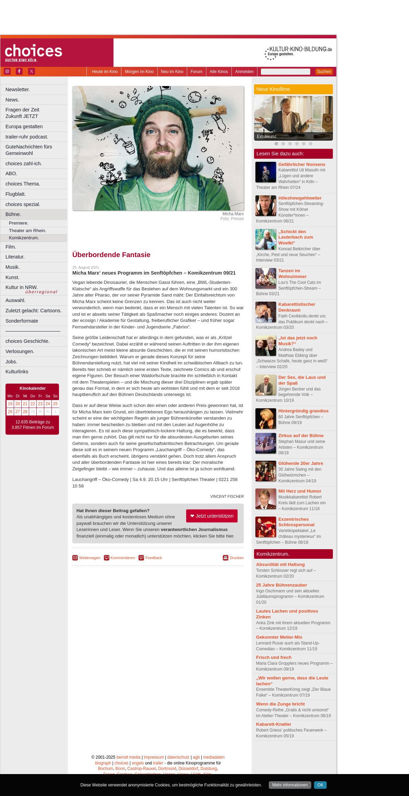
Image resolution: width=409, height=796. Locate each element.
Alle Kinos (219, 71)
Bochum (105, 768)
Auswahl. (15, 300)
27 (17, 411)
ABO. (11, 173)
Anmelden (244, 71)
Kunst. (12, 277)
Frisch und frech (273, 657)
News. (12, 99)
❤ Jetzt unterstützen (211, 516)
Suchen (324, 71)
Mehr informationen (290, 785)
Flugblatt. (15, 194)
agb (196, 757)
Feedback (153, 558)
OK (320, 785)
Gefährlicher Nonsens (301, 164)
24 (48, 403)
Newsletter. (17, 89)
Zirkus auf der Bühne (301, 435)
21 (25, 403)
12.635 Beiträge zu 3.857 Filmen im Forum (33, 425)
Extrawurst (266, 136)
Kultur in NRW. (21, 287)
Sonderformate (21, 321)
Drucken (237, 558)
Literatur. (15, 257)
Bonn (120, 768)
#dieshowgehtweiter (300, 198)
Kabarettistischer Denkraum (296, 307)
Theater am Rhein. (27, 230)
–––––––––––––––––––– (32, 331)
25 (55, 403)
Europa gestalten (24, 126)
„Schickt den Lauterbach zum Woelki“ (295, 237)
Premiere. (18, 223)
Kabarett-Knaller (273, 724)
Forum (197, 71)
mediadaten (214, 757)
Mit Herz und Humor (299, 491)
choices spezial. (22, 204)
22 (33, 403)
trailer (158, 763)
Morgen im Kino (139, 71)
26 (10, 411)
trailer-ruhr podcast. (26, 137)
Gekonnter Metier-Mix (279, 637)
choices (122, 763)
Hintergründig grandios (303, 410)
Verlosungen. (19, 351)
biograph (103, 763)
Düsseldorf (188, 768)
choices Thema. (22, 183)
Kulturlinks (16, 371)
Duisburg (209, 768)
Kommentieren (123, 558)
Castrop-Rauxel (141, 768)
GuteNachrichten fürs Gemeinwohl (28, 150)
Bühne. (13, 214)
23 (40, 403)
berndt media (129, 757)
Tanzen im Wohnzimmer (292, 273)
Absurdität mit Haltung (280, 564)
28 (25, 411)
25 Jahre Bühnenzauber (281, 585)
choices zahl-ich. (23, 163)
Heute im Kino (105, 71)
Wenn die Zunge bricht (280, 704)
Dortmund (167, 768)
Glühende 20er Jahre (300, 463)
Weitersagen (89, 558)
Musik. (12, 267)
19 (10, 403)
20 (17, 403)
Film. (10, 247)
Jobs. (11, 361)
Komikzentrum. (24, 237)
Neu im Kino (172, 71)
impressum (154, 757)
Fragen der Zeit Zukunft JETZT (37, 113)
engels (138, 763)
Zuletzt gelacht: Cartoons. (33, 310)
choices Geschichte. (27, 341)
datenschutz (178, 757)
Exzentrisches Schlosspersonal (296, 522)
